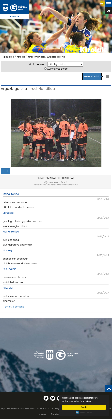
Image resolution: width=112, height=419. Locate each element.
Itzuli (5, 171)
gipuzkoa (8, 56)
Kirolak (14, 16)
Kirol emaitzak (36, 56)
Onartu (84, 407)
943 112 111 (45, 408)
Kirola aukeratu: (38, 64)
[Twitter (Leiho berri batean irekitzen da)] (52, 398)
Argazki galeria (56, 56)
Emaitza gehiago (14, 306)
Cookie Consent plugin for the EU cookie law (84, 412)
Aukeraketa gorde (57, 68)
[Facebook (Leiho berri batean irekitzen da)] (46, 398)
